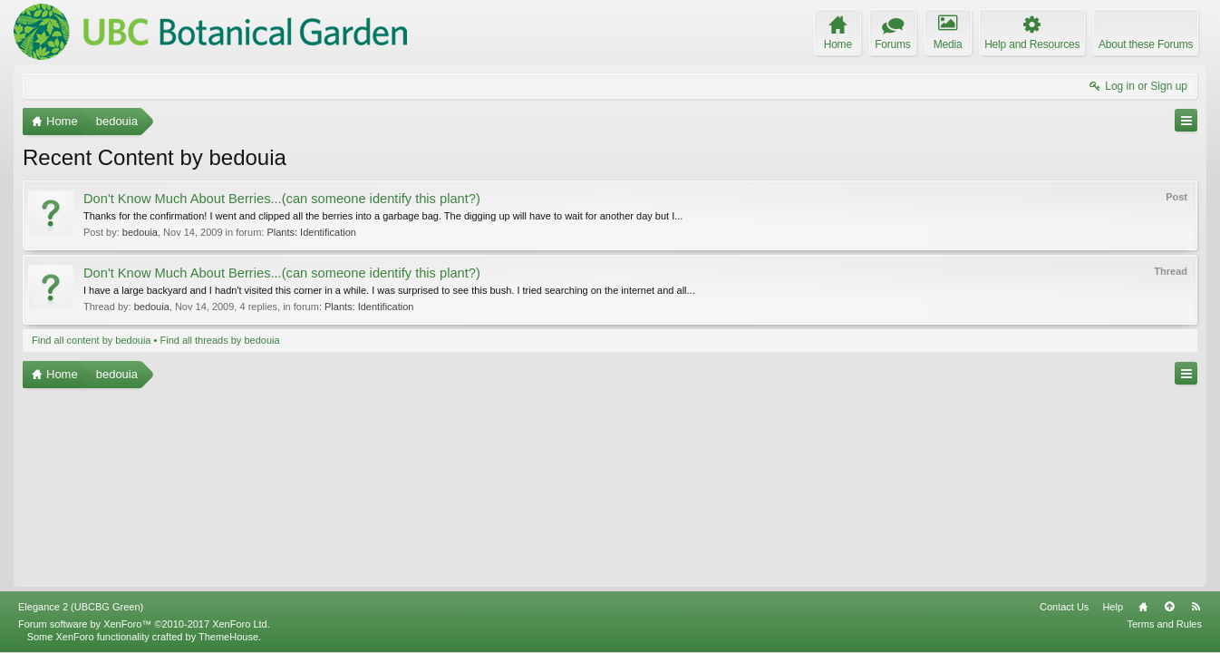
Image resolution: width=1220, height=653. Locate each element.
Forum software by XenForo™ (144, 624)
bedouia (140, 232)
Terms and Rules (1164, 624)
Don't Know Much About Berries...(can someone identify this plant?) (281, 198)
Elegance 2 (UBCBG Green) (80, 606)
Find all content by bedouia (91, 340)
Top (1169, 606)
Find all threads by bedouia (219, 340)
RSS (1195, 606)
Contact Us (1064, 606)
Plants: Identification (310, 232)
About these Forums (1146, 44)
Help (1112, 606)
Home (1143, 606)
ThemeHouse (228, 636)
